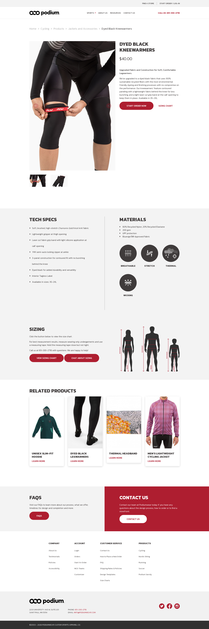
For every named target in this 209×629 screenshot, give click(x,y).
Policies (52, 562)
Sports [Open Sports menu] (90, 13)
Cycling (45, 29)
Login (76, 550)
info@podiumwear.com (85, 612)
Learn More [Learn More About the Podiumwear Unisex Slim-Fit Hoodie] (38, 461)
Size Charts (105, 580)
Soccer (142, 568)
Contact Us (129, 13)
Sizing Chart (165, 105)
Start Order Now (136, 105)
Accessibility (54, 568)
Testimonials (54, 556)
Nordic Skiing (144, 556)
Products (59, 29)
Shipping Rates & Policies (111, 568)
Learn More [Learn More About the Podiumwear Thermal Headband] (115, 457)
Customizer (79, 574)
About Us (102, 13)
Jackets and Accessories (82, 29)
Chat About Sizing (81, 358)
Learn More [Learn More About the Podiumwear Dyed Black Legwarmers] (77, 461)
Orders (77, 556)
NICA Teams (79, 568)
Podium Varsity (145, 574)
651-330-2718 (81, 609)
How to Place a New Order (111, 556)
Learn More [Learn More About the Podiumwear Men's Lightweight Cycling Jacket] (154, 461)
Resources (115, 13)
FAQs (39, 515)
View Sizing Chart (46, 358)
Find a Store (148, 3)
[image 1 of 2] (37, 181)
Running (142, 562)
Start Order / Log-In (170, 3)
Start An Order (80, 562)
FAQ (101, 562)
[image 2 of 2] (59, 181)
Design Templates (107, 574)
